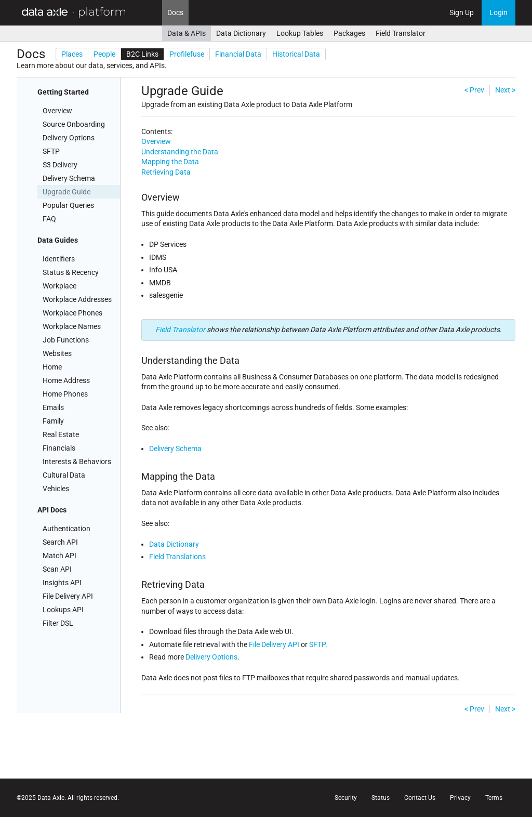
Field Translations (177, 556)
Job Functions (66, 340)
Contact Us (419, 797)
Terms (493, 797)
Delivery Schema (69, 178)
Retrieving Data (166, 172)
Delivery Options (69, 138)
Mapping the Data (170, 161)
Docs (175, 12)
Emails (53, 407)
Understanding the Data (179, 152)
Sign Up (461, 12)
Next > (505, 90)
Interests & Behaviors (77, 461)
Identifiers (59, 259)
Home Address (66, 380)
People (104, 54)
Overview (57, 111)
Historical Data (296, 54)
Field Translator (400, 33)
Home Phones (65, 394)
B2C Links (142, 54)
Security (346, 797)
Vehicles (56, 488)
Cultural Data (64, 475)
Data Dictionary (241, 33)
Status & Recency (71, 272)
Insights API (62, 582)
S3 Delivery (60, 165)
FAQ (49, 219)
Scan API (57, 569)
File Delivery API (68, 596)
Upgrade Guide (66, 192)
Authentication (66, 528)
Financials (59, 448)
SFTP (51, 151)
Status (380, 797)
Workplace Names (72, 326)
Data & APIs (186, 33)
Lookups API (63, 609)
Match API (59, 555)
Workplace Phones (72, 313)
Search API (60, 542)
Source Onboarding (74, 124)
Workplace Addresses (77, 299)
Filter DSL (58, 623)
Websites (57, 353)
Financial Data (238, 54)
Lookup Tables (299, 33)
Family (53, 421)
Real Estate (61, 434)
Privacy (460, 797)
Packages (349, 33)
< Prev (474, 90)
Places (72, 54)
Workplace (59, 286)
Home (52, 367)
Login (498, 12)
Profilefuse (186, 54)
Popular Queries (68, 205)
